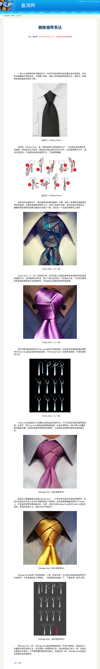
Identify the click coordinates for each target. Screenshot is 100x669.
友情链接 (82, 1)
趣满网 (13, 15)
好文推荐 (95, 12)
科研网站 (10, 12)
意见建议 (97, 1)
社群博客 (74, 12)
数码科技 (84, 12)
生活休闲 (52, 12)
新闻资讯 (21, 12)
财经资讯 (63, 12)
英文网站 (31, 12)
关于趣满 (89, 1)
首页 (2, 12)
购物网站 (42, 12)
